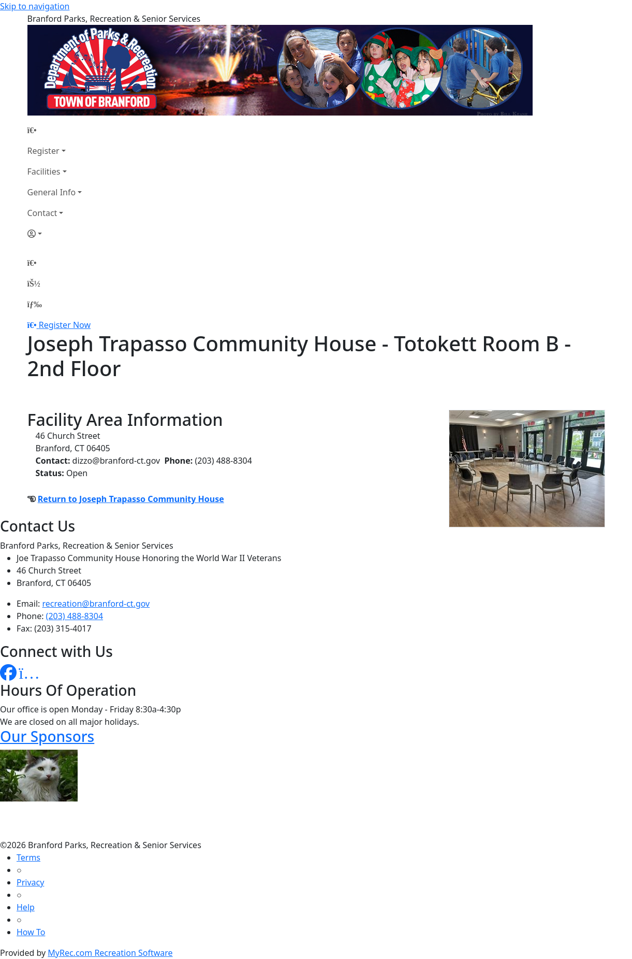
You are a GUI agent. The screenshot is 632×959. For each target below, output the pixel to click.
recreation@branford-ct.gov (96, 603)
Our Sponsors (47, 736)
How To (31, 932)
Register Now (65, 325)
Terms (28, 857)
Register (43, 150)
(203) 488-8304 (74, 616)
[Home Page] (54, 130)
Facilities (44, 171)
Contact (42, 213)
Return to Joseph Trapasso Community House (131, 499)
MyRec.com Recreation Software (110, 952)
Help (26, 907)
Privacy (30, 882)
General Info (51, 192)
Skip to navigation (34, 6)
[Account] (54, 233)
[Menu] (34, 304)
